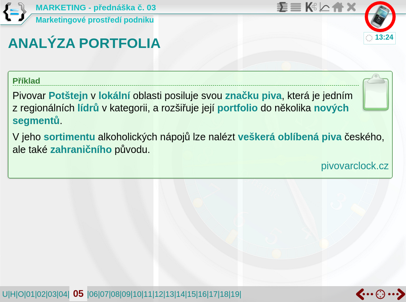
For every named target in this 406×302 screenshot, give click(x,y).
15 (191, 294)
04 (63, 294)
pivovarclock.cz (355, 165)
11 (148, 294)
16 (202, 294)
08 (115, 294)
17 (213, 294)
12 (158, 294)
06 (93, 294)
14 (180, 294)
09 (126, 294)
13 (169, 294)
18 (224, 294)
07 (104, 294)
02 (41, 294)
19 (235, 294)
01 (30, 294)
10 (137, 294)
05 (78, 293)
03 (52, 294)
